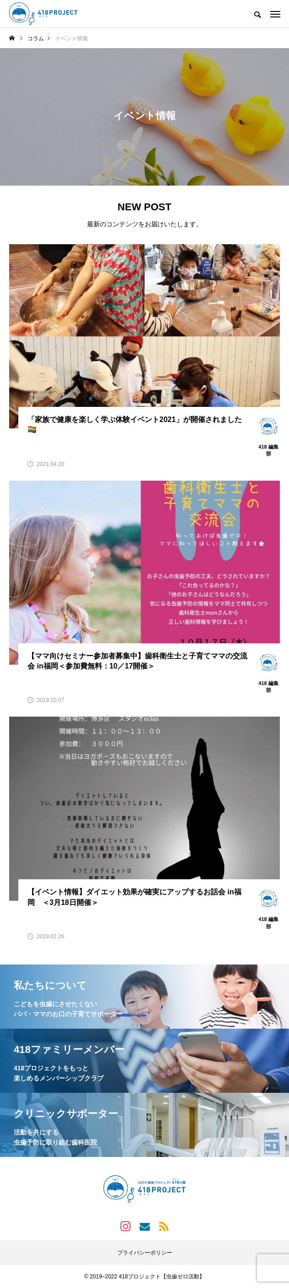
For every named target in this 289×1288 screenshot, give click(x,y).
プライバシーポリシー (144, 1253)
